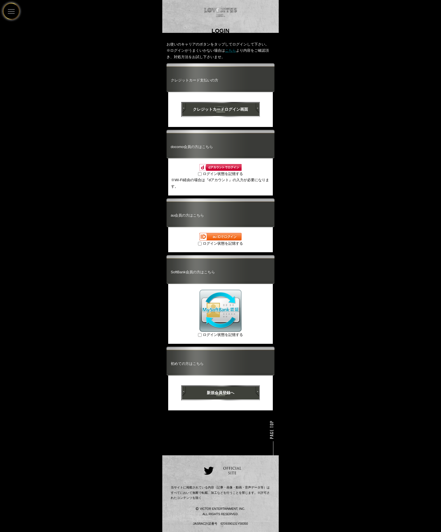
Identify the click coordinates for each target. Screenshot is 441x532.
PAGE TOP (272, 429)
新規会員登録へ (220, 392)
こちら (230, 50)
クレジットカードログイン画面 (220, 109)
